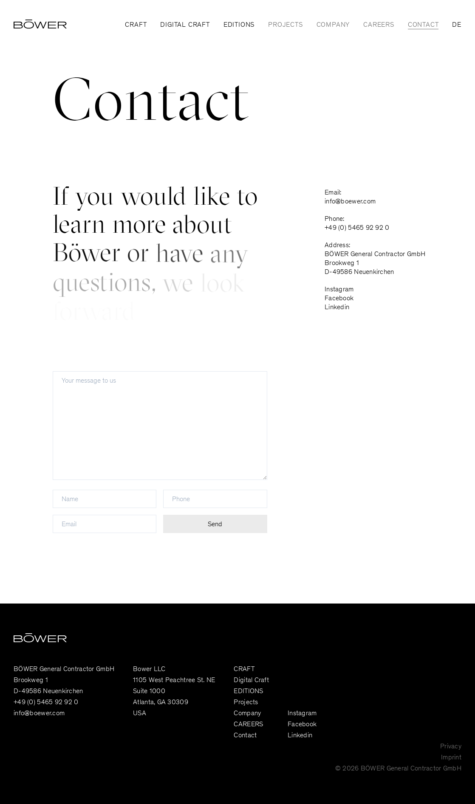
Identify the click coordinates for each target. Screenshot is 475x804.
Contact (423, 25)
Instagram (339, 289)
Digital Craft (184, 25)
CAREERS (378, 25)
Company (333, 25)
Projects (285, 25)
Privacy (450, 746)
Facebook (339, 298)
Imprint (451, 757)
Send (215, 524)
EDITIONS (238, 25)
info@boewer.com (350, 201)
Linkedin (337, 307)
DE (456, 25)
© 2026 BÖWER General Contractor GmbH (398, 768)
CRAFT (136, 25)
